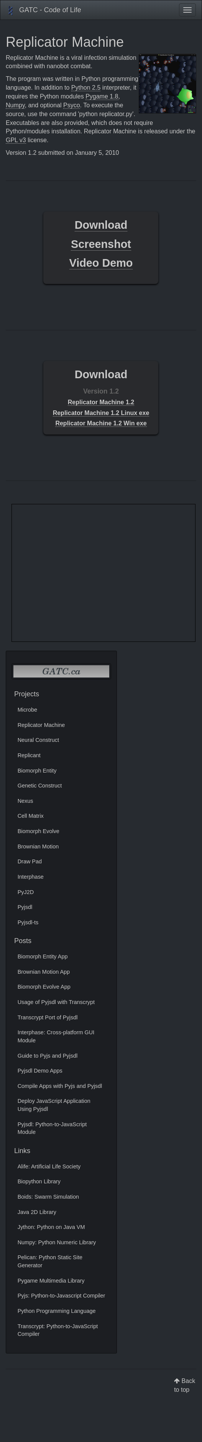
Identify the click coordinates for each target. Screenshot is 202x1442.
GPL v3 (16, 140)
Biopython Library (39, 1181)
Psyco (71, 105)
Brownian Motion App (44, 972)
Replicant (29, 755)
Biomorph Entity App (43, 956)
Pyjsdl (25, 907)
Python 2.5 (86, 87)
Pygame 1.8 (101, 96)
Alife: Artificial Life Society (49, 1166)
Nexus (25, 801)
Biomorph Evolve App (44, 987)
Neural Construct (38, 740)
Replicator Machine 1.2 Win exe (100, 423)
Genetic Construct (40, 786)
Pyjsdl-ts (28, 922)
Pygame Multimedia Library (51, 1281)
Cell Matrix (31, 816)
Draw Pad (30, 861)
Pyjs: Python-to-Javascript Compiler (61, 1296)
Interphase (31, 877)
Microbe (27, 710)
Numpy (15, 105)
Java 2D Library (37, 1212)
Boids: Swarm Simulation (48, 1197)
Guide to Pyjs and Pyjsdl (48, 1056)
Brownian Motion (38, 846)
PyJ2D (26, 892)
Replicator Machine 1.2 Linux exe (101, 413)
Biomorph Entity (37, 771)
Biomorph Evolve (38, 831)
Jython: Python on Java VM (51, 1227)
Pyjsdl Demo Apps (40, 1071)
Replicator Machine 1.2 (101, 402)
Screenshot (101, 244)
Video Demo (101, 263)
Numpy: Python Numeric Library (57, 1242)
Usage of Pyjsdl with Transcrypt (56, 1002)
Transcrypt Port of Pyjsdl (48, 1017)
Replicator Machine (41, 725)
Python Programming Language (57, 1311)
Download (101, 225)
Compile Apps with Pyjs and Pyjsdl (60, 1086)
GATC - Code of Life (43, 10)
